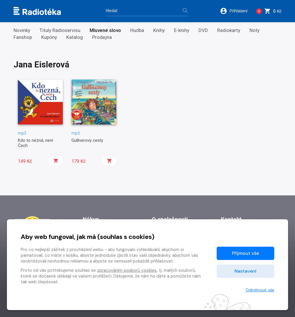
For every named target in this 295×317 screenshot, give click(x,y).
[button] (236, 11)
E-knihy (181, 30)
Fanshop (23, 37)
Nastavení (245, 271)
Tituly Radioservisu (59, 30)
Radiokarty (228, 30)
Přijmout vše (245, 253)
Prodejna (102, 37)
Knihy (159, 30)
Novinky (22, 30)
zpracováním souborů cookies (127, 270)
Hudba (137, 30)
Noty (254, 30)
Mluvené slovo (105, 30)
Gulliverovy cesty (87, 140)
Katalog (74, 37)
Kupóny (49, 37)
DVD (203, 30)
